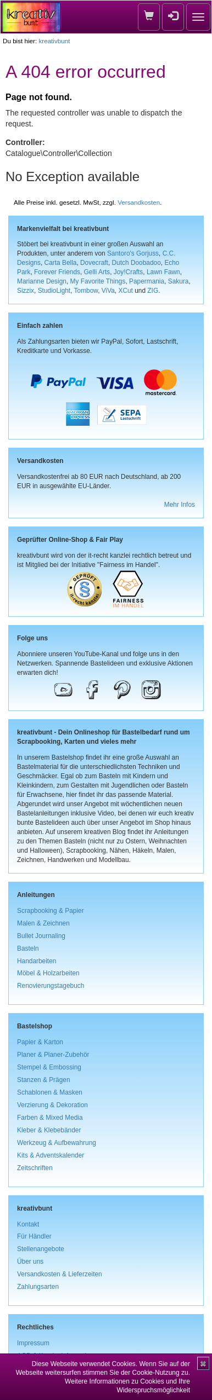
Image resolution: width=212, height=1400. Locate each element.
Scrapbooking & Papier (50, 911)
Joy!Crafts (128, 272)
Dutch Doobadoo (136, 263)
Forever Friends (57, 272)
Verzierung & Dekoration (52, 1105)
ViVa (108, 290)
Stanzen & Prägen (43, 1080)
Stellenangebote (40, 1249)
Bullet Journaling (41, 936)
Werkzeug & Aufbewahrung (56, 1143)
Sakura (178, 281)
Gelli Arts (97, 272)
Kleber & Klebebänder (49, 1130)
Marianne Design (41, 281)
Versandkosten (139, 202)
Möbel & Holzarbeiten (48, 973)
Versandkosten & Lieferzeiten (59, 1274)
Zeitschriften (35, 1168)
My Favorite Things (98, 281)
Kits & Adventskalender (50, 1155)
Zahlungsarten (38, 1287)
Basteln (28, 948)
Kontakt (28, 1224)
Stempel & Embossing (49, 1067)
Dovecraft (94, 263)
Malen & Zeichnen (43, 923)
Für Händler (34, 1236)
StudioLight (54, 290)
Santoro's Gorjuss (133, 253)
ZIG (152, 290)
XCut (125, 290)
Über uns (30, 1261)
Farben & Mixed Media (50, 1117)
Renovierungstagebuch (50, 986)
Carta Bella (60, 263)
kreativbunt (54, 40)
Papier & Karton (40, 1042)
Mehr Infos (179, 504)
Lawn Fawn (163, 272)
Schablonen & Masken (49, 1092)
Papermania (146, 281)
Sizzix (25, 290)
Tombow (86, 290)
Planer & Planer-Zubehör (53, 1054)
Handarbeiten (36, 961)
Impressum (33, 1343)
